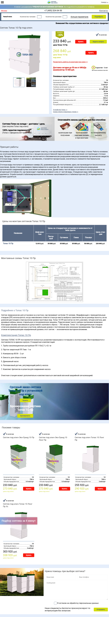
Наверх (104, 2)
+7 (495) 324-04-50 (53, 10)
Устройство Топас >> (60, 110)
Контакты (103, 11)
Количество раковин (53, 17)
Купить (81, 42)
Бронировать (25, 416)
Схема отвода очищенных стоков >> (65, 112)
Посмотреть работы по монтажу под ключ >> (70, 62)
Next (37, 81)
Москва (4, 11)
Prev (11, 81)
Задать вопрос (98, 42)
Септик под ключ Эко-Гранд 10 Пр (18, 437)
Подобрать (99, 17)
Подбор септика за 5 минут (19, 520)
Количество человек (28, 17)
